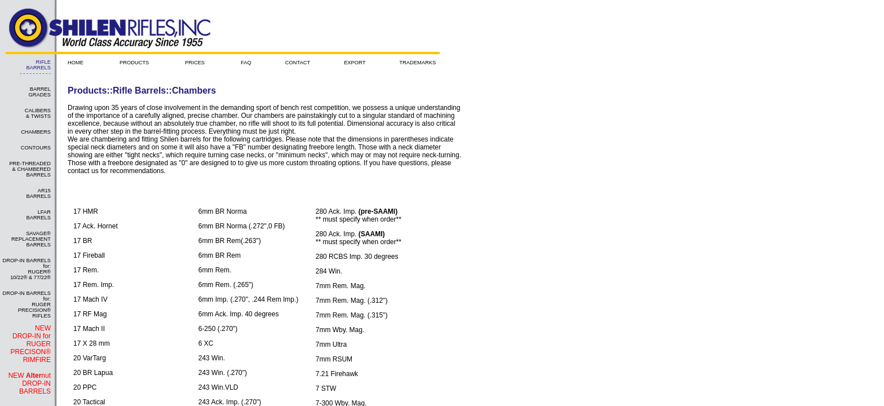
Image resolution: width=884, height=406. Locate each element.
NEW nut (29, 383)
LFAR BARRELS (38, 214)
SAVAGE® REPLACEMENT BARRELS (31, 239)
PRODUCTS (134, 62)
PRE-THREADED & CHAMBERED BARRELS (30, 169)
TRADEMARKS (417, 62)
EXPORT (354, 62)
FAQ (246, 62)
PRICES (195, 62)
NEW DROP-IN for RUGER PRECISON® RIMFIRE (30, 344)
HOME (75, 62)
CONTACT (297, 62)
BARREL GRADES (40, 92)
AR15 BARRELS (38, 193)
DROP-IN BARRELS (35, 387)
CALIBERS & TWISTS (38, 113)
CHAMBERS (36, 132)
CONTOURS (36, 148)
